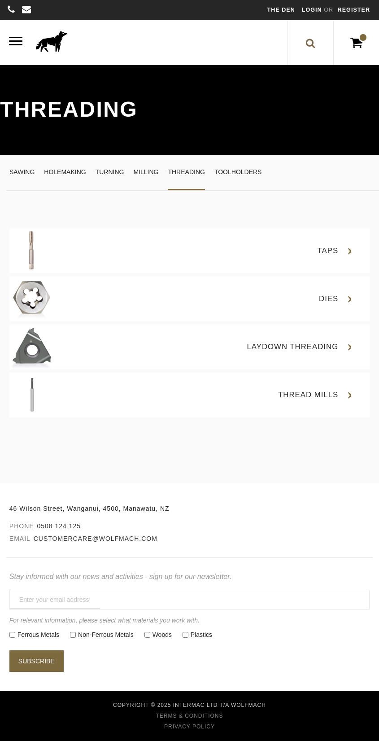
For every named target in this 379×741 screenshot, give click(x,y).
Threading (186, 171)
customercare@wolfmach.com (95, 538)
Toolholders (238, 171)
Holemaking (65, 171)
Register (354, 10)
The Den (281, 10)
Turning (110, 171)
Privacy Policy (189, 726)
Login (313, 10)
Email (19, 538)
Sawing (22, 171)
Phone (21, 526)
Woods (162, 634)
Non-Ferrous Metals (106, 634)
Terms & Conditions (189, 716)
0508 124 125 (59, 526)
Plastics (201, 634)
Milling (145, 171)
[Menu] (15, 42)
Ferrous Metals (38, 634)
